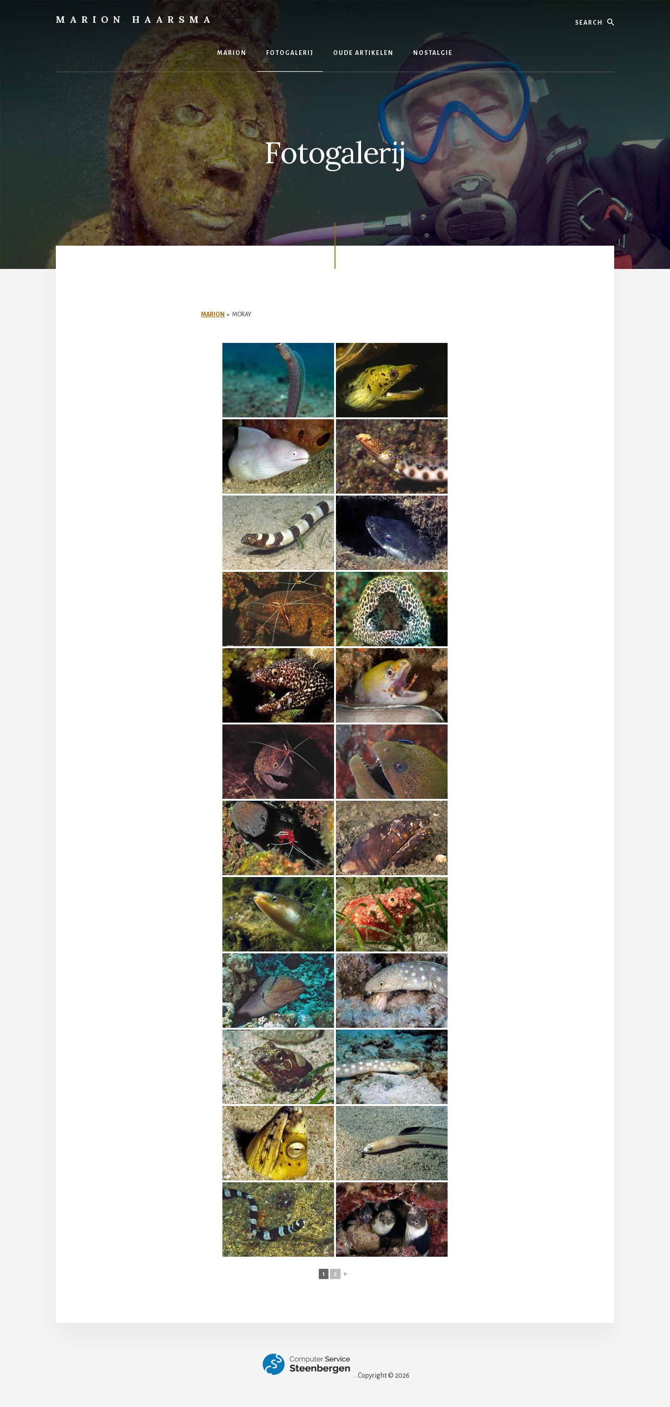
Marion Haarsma (135, 19)
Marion (213, 314)
